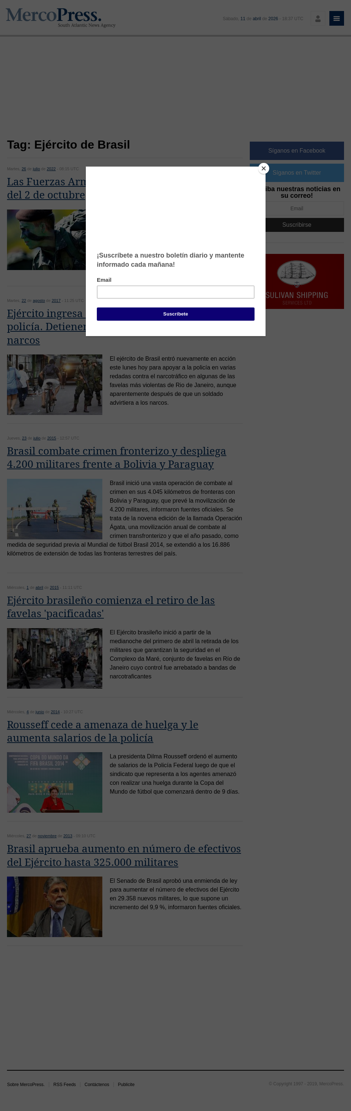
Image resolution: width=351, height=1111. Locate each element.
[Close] (263, 168)
